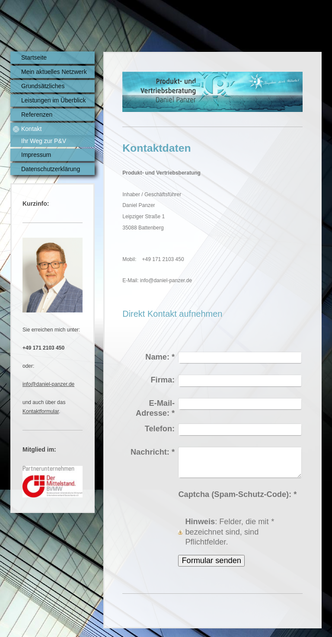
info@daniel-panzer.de (48, 384)
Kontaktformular (40, 411)
